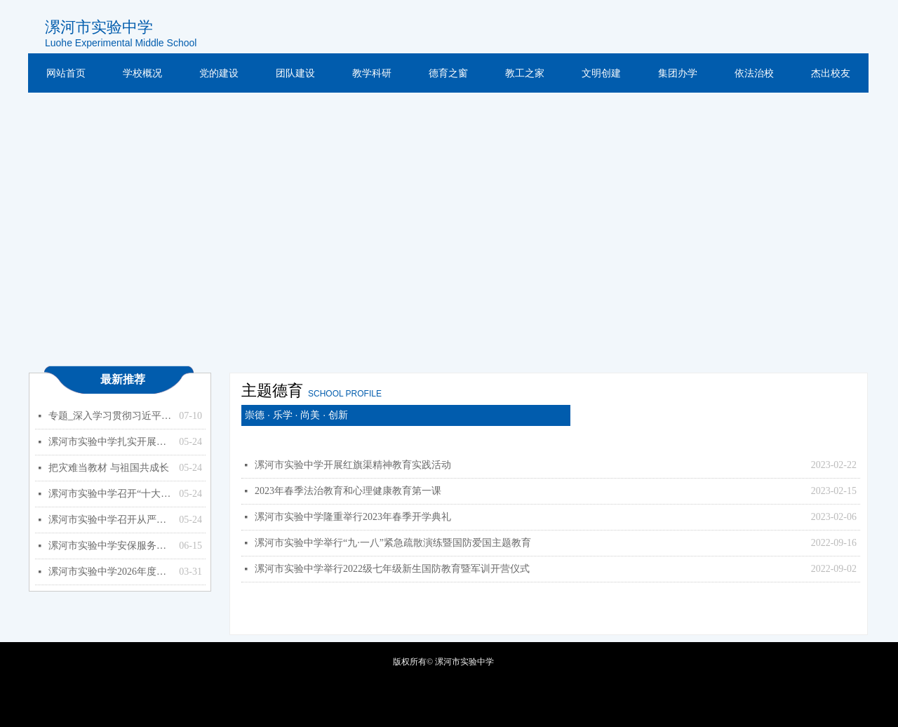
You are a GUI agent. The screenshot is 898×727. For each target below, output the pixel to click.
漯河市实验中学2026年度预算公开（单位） (110, 571)
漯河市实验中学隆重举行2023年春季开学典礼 (353, 517)
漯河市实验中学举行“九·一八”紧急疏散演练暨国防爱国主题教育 (393, 543)
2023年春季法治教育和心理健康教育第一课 (348, 491)
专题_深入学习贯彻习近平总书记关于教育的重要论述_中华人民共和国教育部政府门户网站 (110, 416)
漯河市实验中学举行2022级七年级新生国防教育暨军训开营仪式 (392, 568)
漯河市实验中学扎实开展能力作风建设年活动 (110, 441)
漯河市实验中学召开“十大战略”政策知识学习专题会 (110, 493)
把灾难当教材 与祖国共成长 (108, 467)
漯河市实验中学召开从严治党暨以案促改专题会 (110, 519)
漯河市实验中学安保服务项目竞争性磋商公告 (110, 545)
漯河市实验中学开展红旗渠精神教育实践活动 (353, 465)
